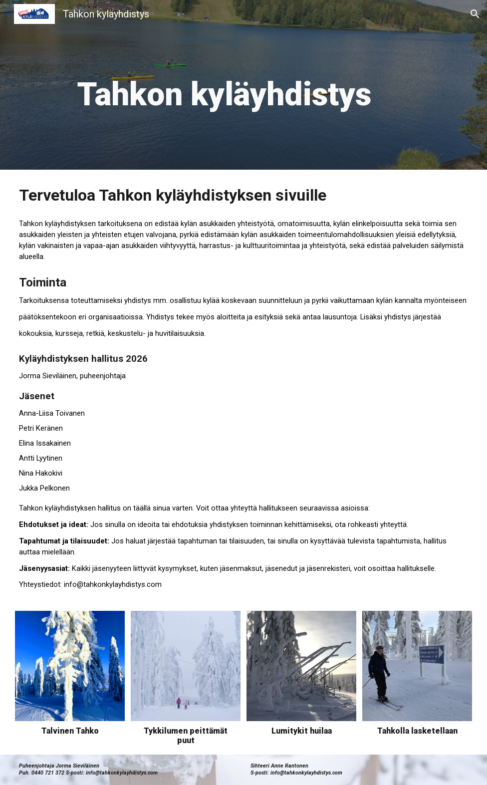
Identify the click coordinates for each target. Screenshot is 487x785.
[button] (475, 14)
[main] (224, 84)
